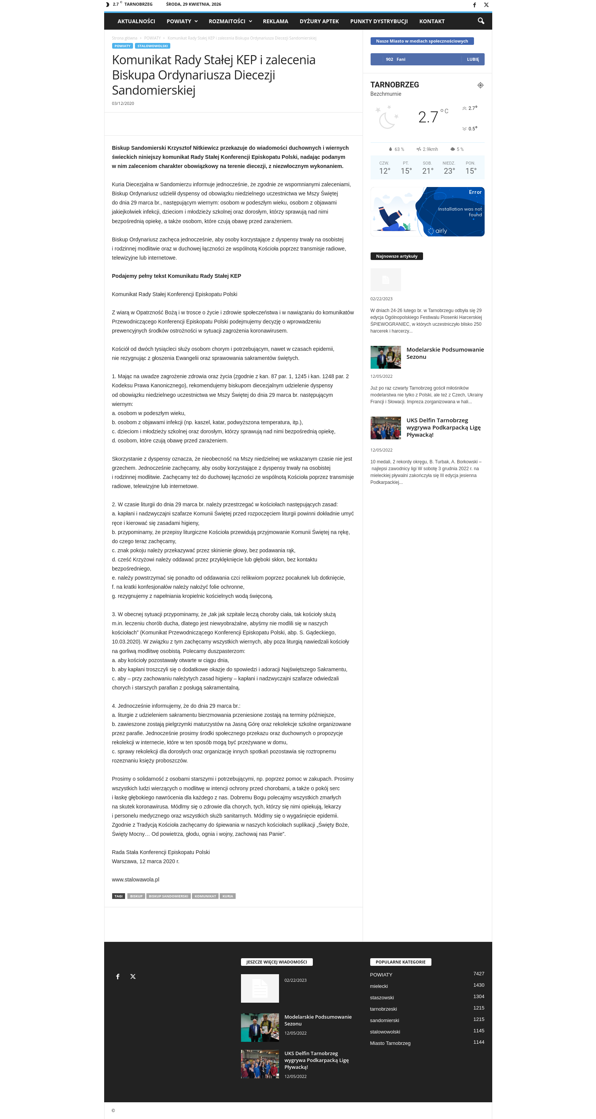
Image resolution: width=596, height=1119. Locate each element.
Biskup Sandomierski (168, 896)
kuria (227, 896)
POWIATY (182, 21)
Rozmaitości (230, 21)
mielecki (379, 986)
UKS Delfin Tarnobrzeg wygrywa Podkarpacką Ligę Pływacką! (444, 427)
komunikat (205, 896)
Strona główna (125, 38)
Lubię (473, 59)
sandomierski (384, 1020)
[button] (480, 21)
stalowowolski (153, 45)
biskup (136, 896)
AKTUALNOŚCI (136, 21)
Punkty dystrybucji (379, 21)
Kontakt (432, 21)
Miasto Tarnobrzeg (390, 1043)
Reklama (275, 21)
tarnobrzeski (383, 1009)
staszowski (382, 997)
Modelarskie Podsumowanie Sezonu (445, 353)
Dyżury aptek (319, 21)
